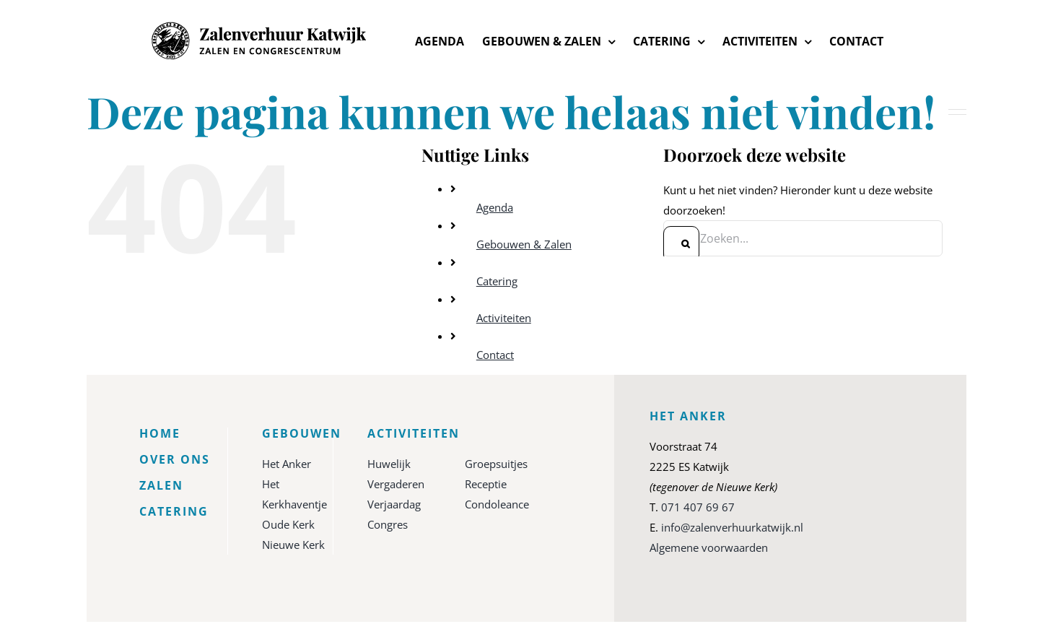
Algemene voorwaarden (709, 547)
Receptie (486, 484)
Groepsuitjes (496, 463)
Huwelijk (389, 463)
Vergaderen (395, 484)
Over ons (174, 459)
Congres (387, 524)
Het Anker (286, 463)
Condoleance (497, 504)
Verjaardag (394, 504)
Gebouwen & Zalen (524, 244)
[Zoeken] (681, 244)
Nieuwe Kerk (293, 544)
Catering (496, 281)
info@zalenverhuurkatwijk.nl (732, 527)
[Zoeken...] (802, 238)
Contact (495, 354)
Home (159, 433)
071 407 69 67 (698, 507)
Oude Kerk (288, 524)
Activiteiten (503, 318)
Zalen (161, 485)
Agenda (494, 207)
